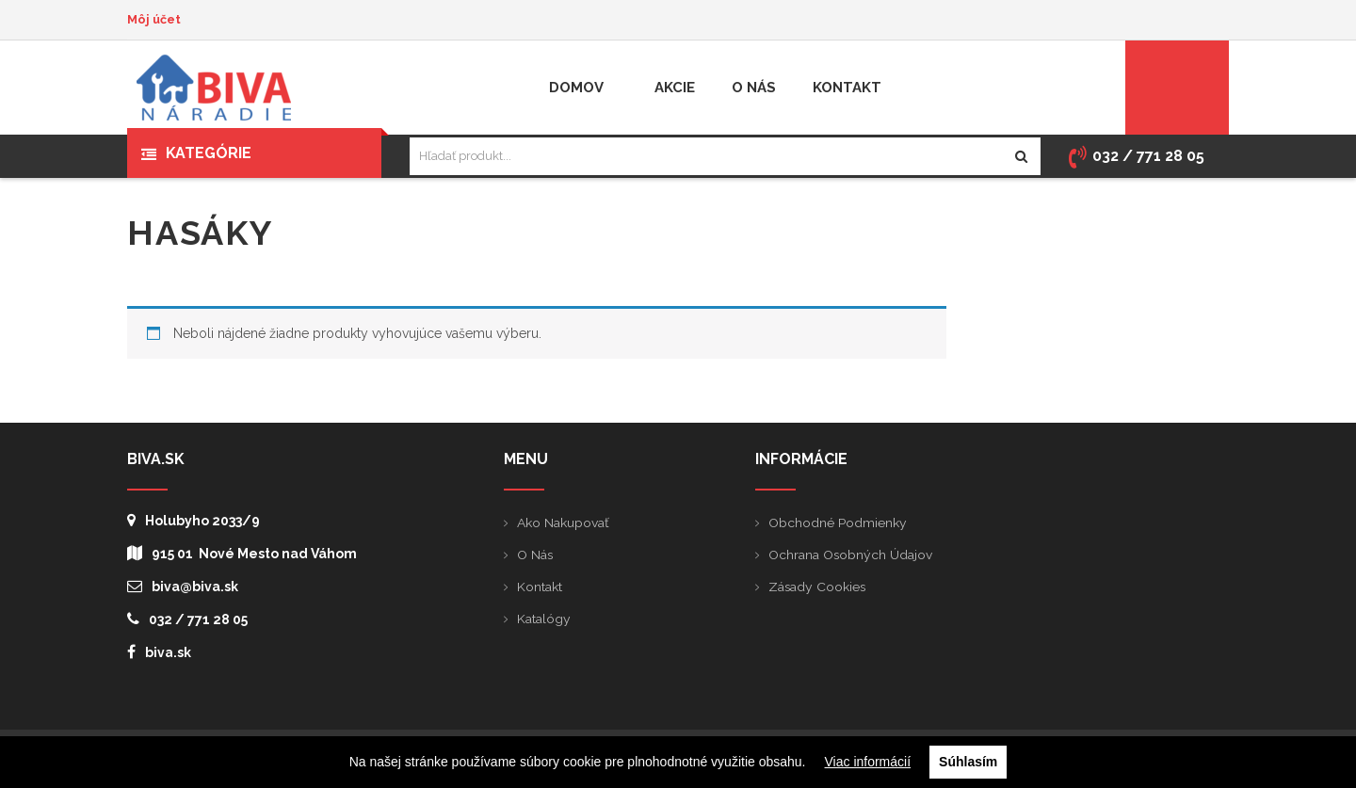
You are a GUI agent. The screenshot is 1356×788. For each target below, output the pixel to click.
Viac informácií (868, 761)
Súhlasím (968, 761)
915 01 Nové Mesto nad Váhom (242, 553)
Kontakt (539, 586)
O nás (535, 554)
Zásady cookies (817, 586)
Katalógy (544, 618)
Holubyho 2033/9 (193, 520)
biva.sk (159, 652)
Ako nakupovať (563, 522)
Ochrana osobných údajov (850, 554)
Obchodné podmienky (837, 522)
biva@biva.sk (182, 586)
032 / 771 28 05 (187, 619)
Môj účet (154, 19)
